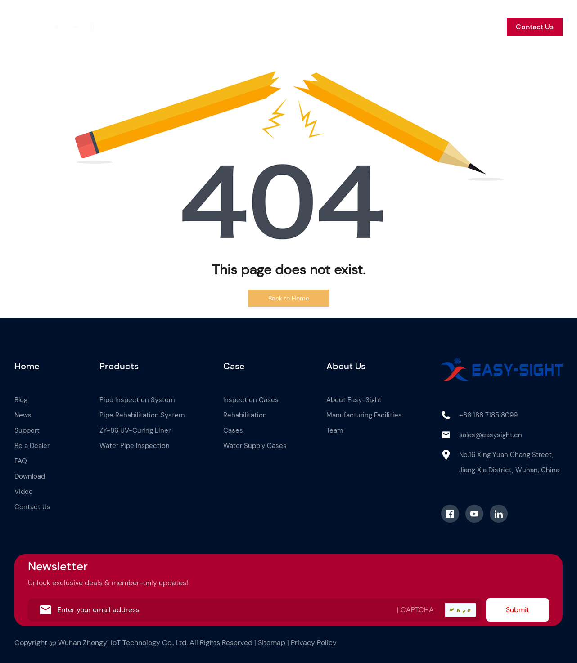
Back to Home (288, 298)
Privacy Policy (314, 642)
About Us (288, 26)
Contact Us (535, 26)
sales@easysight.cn (490, 434)
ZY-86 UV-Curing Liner (135, 430)
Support (391, 26)
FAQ (20, 461)
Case (251, 26)
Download (29, 476)
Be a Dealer (437, 26)
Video (23, 491)
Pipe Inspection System (137, 399)
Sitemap (271, 642)
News (355, 26)
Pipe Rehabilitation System (142, 415)
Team (334, 430)
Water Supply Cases (255, 445)
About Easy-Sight (354, 399)
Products (214, 26)
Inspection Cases (251, 399)
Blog (325, 26)
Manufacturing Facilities (364, 415)
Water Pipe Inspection (134, 445)
